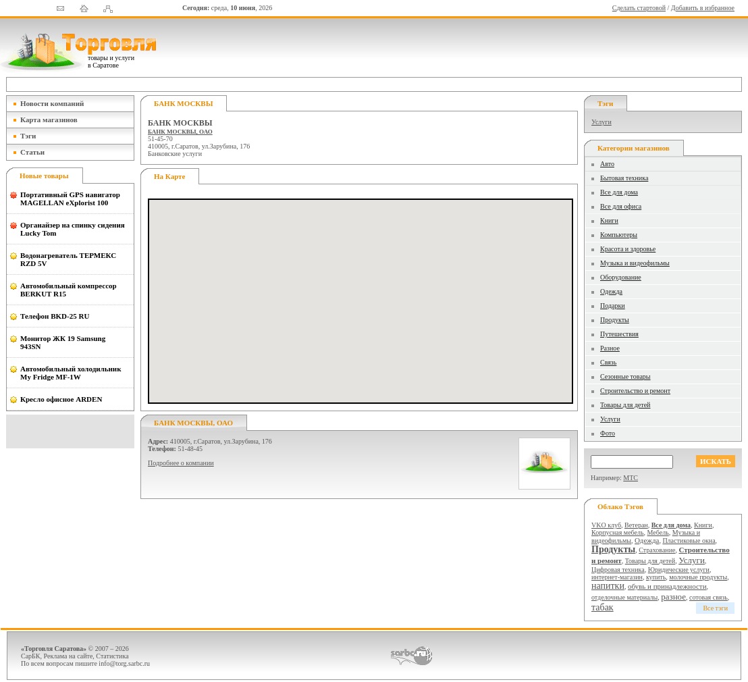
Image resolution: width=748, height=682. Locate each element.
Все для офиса (620, 206)
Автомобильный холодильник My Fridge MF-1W (71, 373)
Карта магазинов (49, 119)
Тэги (28, 136)
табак (602, 607)
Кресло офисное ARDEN (61, 399)
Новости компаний (52, 103)
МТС (630, 477)
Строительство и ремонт (635, 390)
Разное (610, 348)
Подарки (612, 305)
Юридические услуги (679, 569)
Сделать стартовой (639, 7)
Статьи (32, 152)
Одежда (611, 291)
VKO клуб (606, 525)
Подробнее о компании (181, 463)
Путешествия (619, 334)
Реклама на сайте (68, 656)
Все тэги (715, 608)
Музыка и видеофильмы (635, 263)
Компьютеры (618, 234)
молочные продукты (698, 577)
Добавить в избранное (702, 7)
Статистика (112, 656)
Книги (609, 220)
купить (656, 577)
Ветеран (636, 525)
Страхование (657, 550)
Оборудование (620, 277)
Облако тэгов (620, 506)
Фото (607, 433)
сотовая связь (708, 597)
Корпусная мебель (617, 532)
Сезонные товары (625, 376)
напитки (607, 586)
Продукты (614, 319)
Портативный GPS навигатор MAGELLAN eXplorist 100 (70, 198)
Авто (607, 163)
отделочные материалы (624, 597)
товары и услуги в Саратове (111, 61)
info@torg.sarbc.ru (124, 663)
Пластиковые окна (688, 540)
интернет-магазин (617, 577)
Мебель (658, 532)
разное (673, 597)
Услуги (601, 122)
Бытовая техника (624, 178)
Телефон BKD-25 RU (54, 316)
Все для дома (619, 192)
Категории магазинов (633, 148)
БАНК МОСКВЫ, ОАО (180, 131)
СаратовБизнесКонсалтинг (411, 655)
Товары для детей (625, 405)
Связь (608, 362)
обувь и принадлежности (667, 586)
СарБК (31, 656)
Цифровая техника (618, 569)
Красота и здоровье (628, 249)
